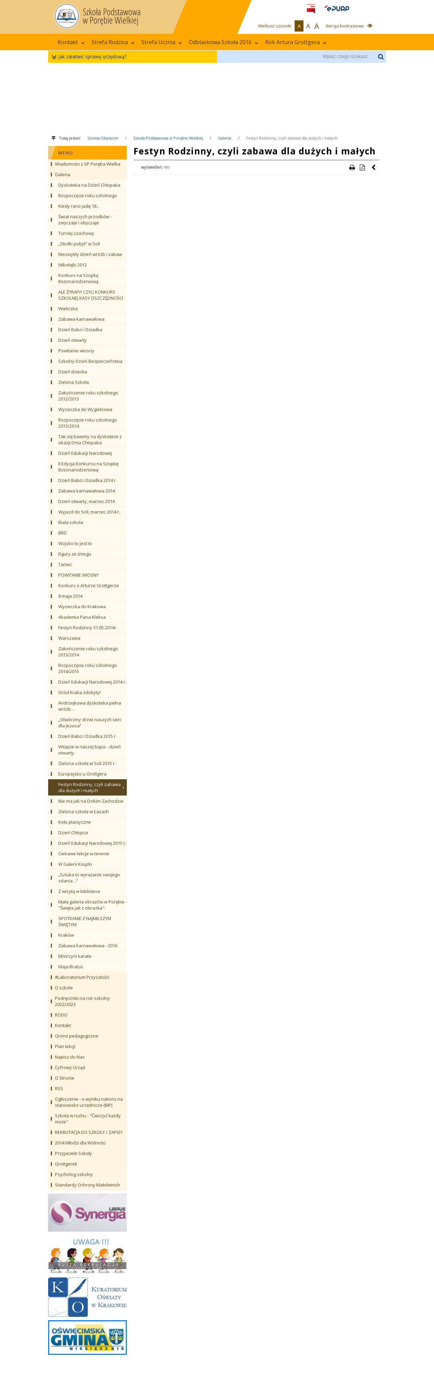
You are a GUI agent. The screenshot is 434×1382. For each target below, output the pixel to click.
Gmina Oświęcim (102, 138)
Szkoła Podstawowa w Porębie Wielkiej (168, 138)
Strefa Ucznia (161, 42)
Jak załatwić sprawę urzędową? (90, 57)
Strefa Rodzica (113, 42)
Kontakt (71, 42)
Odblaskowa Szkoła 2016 (223, 42)
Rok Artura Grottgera (296, 42)
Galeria (224, 138)
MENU (65, 153)
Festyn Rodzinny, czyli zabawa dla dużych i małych (291, 138)
